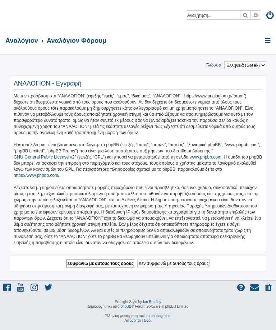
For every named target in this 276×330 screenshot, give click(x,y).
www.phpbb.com (205, 157)
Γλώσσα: (214, 65)
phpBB (125, 306)
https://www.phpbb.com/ (36, 175)
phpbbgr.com (161, 316)
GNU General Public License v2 (44, 157)
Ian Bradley (152, 302)
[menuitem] (270, 16)
